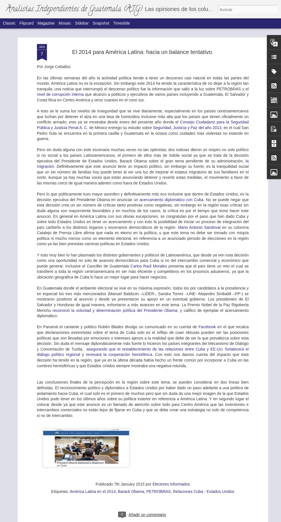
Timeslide (121, 23)
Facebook (207, 170)
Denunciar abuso (186, 519)
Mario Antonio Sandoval (199, 70)
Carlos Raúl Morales (148, 109)
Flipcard (26, 23)
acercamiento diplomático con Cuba (171, 43)
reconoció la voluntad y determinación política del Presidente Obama (115, 153)
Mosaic (64, 23)
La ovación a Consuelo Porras (54, 399)
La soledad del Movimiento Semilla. (122, 271)
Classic (9, 23)
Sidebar (82, 23)
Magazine (46, 23)
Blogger (167, 519)
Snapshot (101, 23)
